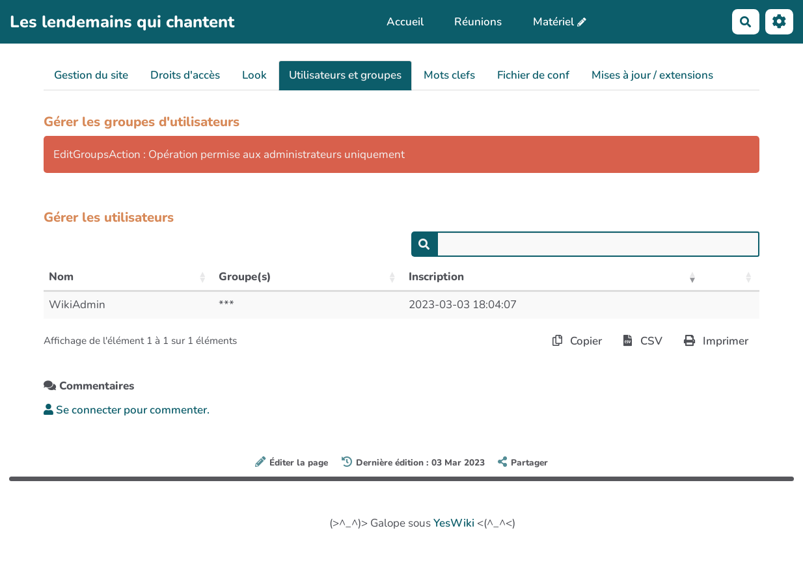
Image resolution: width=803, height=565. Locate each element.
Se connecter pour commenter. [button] (127, 409)
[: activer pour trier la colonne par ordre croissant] (731, 277)
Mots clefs (449, 75)
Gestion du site (91, 75)
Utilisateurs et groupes (345, 75)
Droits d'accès (185, 75)
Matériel (553, 21)
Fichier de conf (533, 75)
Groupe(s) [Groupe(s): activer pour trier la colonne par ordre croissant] (245, 276)
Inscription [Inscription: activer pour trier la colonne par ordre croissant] (436, 276)
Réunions (478, 21)
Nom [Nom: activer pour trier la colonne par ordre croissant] (61, 276)
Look (254, 75)
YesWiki (453, 523)
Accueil (405, 21)
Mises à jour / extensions (652, 75)
